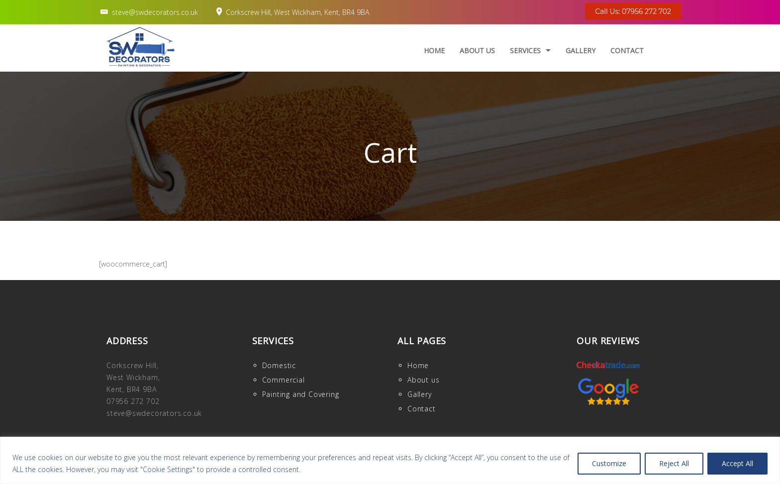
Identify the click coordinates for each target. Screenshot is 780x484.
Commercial (283, 380)
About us (477, 50)
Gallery (580, 50)
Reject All (674, 463)
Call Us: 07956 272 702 (633, 11)
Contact (627, 50)
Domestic (279, 365)
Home (434, 50)
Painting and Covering (300, 394)
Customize (609, 463)
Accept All (737, 463)
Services (525, 50)
